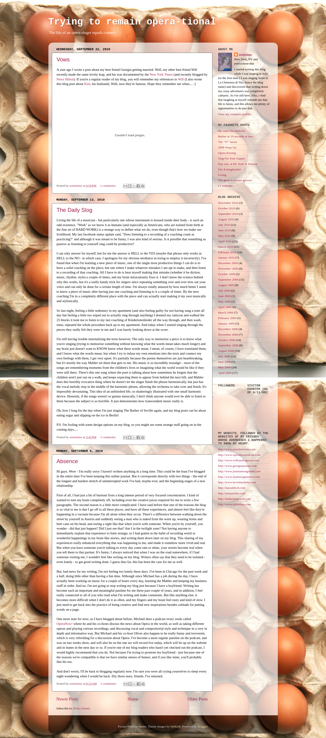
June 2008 (224, 362)
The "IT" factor (227, 142)
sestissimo (245, 54)
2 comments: (108, 185)
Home (133, 699)
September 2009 (228, 279)
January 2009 (226, 323)
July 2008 (224, 356)
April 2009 (225, 307)
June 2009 (224, 296)
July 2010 (224, 225)
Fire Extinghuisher (229, 169)
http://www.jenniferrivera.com (237, 449)
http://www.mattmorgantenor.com (239, 476)
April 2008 (225, 372)
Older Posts (198, 699)
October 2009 (226, 274)
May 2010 (224, 236)
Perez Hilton (65, 79)
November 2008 (228, 334)
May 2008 (224, 367)
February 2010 (227, 252)
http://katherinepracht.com (234, 498)
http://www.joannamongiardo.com (239, 471)
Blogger (202, 726)
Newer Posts (67, 699)
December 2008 (228, 329)
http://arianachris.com (231, 493)
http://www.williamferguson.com (238, 460)
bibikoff (175, 726)
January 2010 (226, 257)
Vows (63, 59)
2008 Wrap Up (227, 147)
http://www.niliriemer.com (234, 504)
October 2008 (226, 340)
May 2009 (224, 301)
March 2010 (225, 247)
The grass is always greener (235, 180)
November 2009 (228, 268)
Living (222, 175)
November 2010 (228, 203)
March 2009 (225, 312)
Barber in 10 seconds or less (235, 136)
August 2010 (226, 219)
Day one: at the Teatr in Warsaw (238, 164)
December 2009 (228, 263)
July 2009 (224, 290)
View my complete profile (234, 114)
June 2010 (224, 230)
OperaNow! (65, 624)
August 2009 (226, 285)
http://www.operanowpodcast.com (239, 454)
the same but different (231, 131)
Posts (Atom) (81, 708)
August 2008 (226, 351)
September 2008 (228, 345)
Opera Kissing (227, 153)
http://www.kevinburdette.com (237, 482)
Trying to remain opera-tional (132, 21)
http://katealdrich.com (231, 487)
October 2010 (226, 208)
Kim (87, 84)
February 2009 (227, 318)
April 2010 (225, 241)
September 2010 (228, 214)
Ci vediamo (225, 185)
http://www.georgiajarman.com (237, 465)
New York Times (161, 74)
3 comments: (108, 437)
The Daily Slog (74, 210)
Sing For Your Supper (231, 158)
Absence (67, 461)
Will (181, 79)
